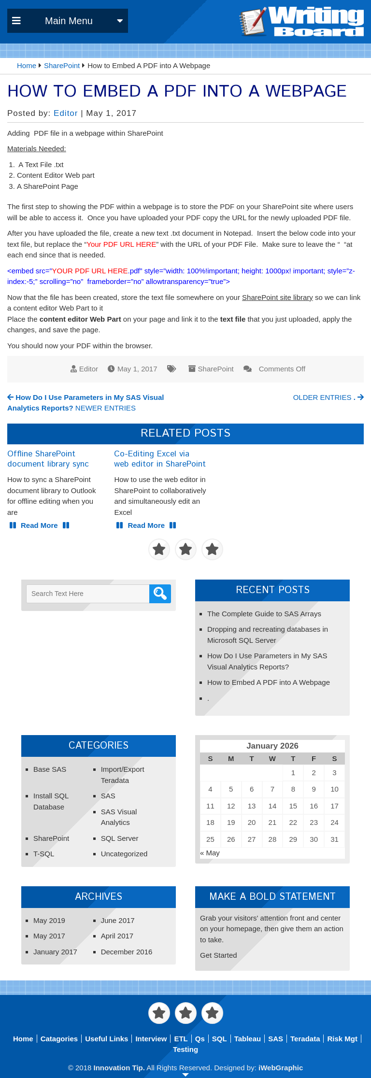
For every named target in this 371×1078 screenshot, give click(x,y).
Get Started (218, 955)
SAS (108, 796)
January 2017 (55, 952)
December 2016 (127, 952)
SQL (219, 1039)
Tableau (247, 1039)
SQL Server (120, 838)
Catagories (59, 1039)
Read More (39, 525)
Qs (200, 1039)
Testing (185, 1049)
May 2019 (49, 920)
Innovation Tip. (119, 1068)
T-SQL (43, 854)
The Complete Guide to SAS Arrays (264, 614)
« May (210, 853)
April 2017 (117, 936)
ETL (180, 1039)
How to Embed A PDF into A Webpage (268, 682)
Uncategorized (124, 854)
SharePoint (216, 369)
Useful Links (106, 1039)
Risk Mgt (342, 1039)
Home (23, 1039)
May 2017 (49, 936)
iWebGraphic (280, 1068)
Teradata (305, 1039)
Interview (151, 1039)
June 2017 (118, 920)
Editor (66, 113)
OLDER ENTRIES (328, 397)
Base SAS (49, 769)
